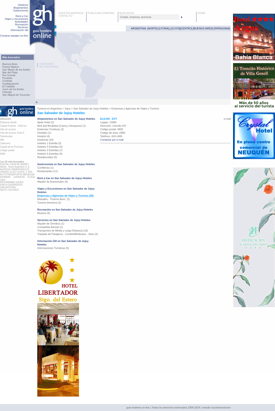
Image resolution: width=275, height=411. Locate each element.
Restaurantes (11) (47, 171)
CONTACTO (65, 15)
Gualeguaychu (10, 83)
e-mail (227, 118)
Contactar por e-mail (112, 139)
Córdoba (7, 80)
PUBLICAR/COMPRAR (101, 13)
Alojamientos (20, 7)
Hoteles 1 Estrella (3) (49, 143)
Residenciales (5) (47, 157)
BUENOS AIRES (203, 28)
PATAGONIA (222, 28)
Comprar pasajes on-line (14, 35)
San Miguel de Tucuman (16, 94)
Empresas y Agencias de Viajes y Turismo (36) (65, 195)
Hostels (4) (43, 136)
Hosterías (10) (45, 139)
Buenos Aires (9, 64)
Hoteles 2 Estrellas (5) (49, 146)
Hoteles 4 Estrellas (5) (49, 153)
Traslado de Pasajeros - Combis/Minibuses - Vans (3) (67, 234)
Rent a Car (22, 16)
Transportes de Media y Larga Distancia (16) (62, 230)
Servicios (22, 27)
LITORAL (164, 28)
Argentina (56, 108)
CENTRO (186, 28)
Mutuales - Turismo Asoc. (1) (53, 199)
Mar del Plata (9, 72)
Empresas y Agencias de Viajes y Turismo (135, 108)
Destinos (23, 4)
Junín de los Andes (13, 89)
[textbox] (149, 17)
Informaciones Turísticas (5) (53, 248)
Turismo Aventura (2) (49, 202)
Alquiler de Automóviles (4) (52, 181)
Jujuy (68, 108)
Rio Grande (8, 75)
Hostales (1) (44, 132)
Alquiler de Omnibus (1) (50, 223)
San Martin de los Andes (16, 69)
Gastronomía (20, 10)
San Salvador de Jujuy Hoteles (90, 108)
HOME (201, 13)
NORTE (152, 28)
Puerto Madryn (10, 66)
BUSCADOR (126, 13)
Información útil (19, 30)
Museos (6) (43, 213)
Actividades (21, 21)
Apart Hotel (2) (45, 122)
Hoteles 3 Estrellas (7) (49, 150)
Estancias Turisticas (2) (50, 129)
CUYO (175, 28)
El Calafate (8, 86)
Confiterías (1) (45, 167)
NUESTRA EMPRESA (71, 13)
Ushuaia (7, 92)
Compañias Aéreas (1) (50, 227)
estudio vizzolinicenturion (216, 407)
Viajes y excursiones (16, 18)
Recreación (21, 24)
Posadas (7, 78)
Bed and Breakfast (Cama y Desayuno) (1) (61, 125)
